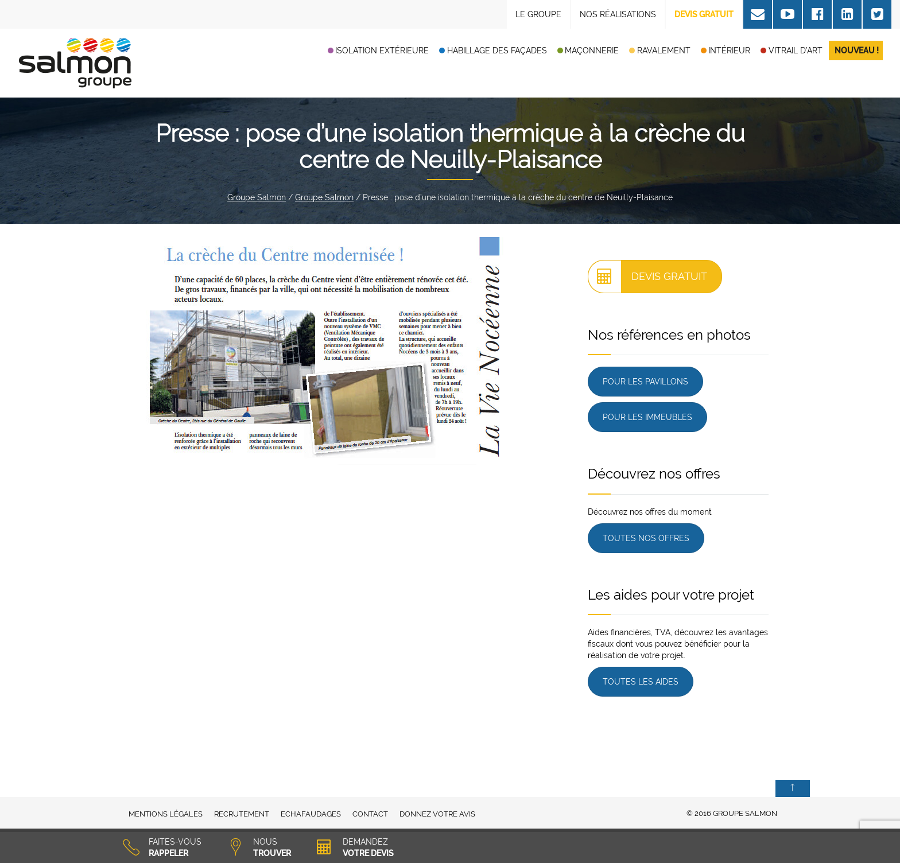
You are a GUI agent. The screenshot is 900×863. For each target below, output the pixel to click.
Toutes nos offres (646, 538)
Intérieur (729, 50)
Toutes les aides (640, 681)
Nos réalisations (618, 14)
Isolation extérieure (382, 50)
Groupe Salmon (256, 197)
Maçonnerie (592, 50)
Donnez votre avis (437, 814)
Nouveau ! (857, 50)
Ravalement (663, 50)
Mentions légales (166, 814)
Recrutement (241, 814)
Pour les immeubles (647, 417)
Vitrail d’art (796, 50)
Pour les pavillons (645, 381)
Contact (370, 814)
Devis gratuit (647, 277)
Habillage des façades (497, 50)
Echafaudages (311, 814)
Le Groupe (538, 14)
